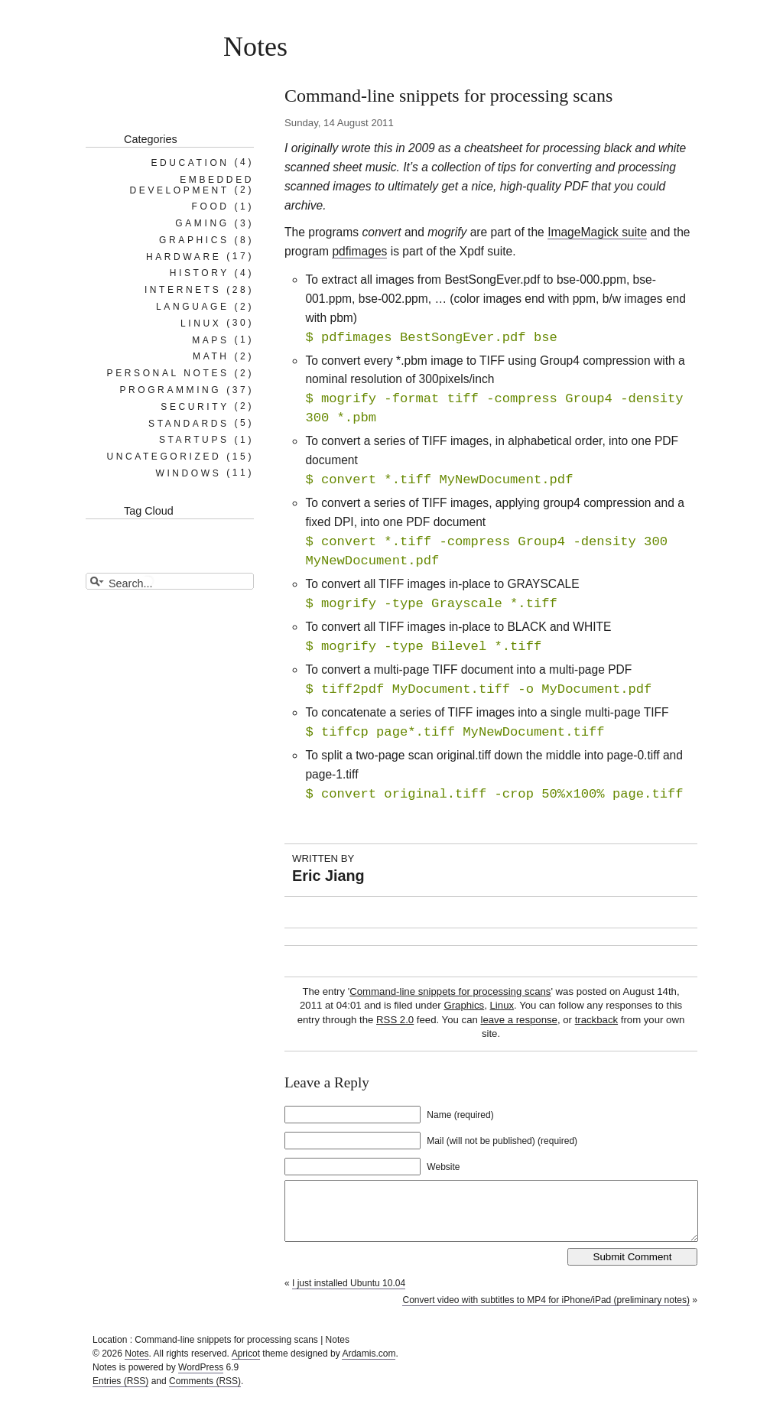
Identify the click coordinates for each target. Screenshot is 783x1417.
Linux (502, 1005)
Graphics (463, 1005)
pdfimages (359, 251)
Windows (188, 472)
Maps (210, 339)
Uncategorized (163, 456)
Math (211, 356)
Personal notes (168, 373)
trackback (596, 1019)
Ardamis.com (368, 1365)
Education (190, 162)
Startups (194, 439)
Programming (170, 390)
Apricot (246, 1365)
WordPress (200, 1378)
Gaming (202, 223)
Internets (183, 289)
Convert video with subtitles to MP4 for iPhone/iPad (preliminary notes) (546, 1311)
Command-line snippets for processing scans (450, 991)
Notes (255, 46)
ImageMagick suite (597, 232)
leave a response (518, 1019)
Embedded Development (192, 184)
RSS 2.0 (395, 1019)
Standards (188, 423)
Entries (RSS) (120, 1392)
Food (210, 206)
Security (195, 406)
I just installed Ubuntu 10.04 (348, 1294)
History (199, 273)
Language (192, 306)
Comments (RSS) (205, 1392)
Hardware (183, 256)
